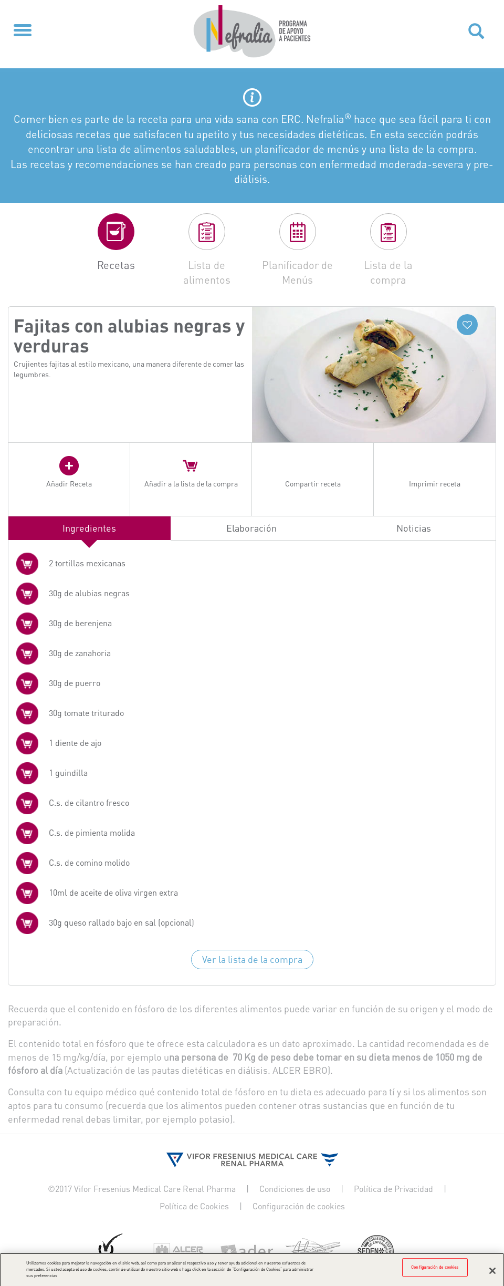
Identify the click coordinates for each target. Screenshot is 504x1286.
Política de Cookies (194, 1206)
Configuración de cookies (299, 1206)
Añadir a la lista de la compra (191, 483)
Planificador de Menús (297, 272)
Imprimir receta (434, 483)
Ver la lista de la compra (252, 959)
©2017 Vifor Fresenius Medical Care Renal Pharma (142, 1189)
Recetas (116, 265)
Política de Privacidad (393, 1189)
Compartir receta (313, 483)
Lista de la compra (388, 272)
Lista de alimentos (206, 272)
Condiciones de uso (294, 1189)
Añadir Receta (69, 483)
